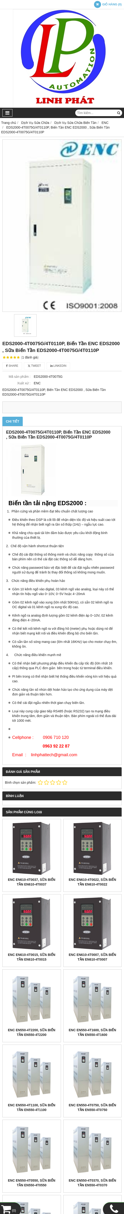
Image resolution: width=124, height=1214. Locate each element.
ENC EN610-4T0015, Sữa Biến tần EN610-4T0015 (31, 957)
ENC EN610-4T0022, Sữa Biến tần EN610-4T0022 (92, 882)
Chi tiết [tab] (12, 421)
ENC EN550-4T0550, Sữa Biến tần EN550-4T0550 (31, 1183)
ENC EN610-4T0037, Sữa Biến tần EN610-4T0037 (31, 882)
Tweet (34, 365)
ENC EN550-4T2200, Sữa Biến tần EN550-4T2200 (31, 1032)
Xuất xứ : (23, 383)
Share (12, 365)
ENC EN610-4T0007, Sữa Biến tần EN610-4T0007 (92, 957)
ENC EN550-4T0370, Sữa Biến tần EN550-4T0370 (92, 1183)
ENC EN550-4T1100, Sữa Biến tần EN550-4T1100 (31, 1107)
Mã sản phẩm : (19, 376)
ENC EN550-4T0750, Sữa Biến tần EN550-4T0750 (92, 1107)
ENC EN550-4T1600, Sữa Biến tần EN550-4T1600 (92, 1032)
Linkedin (58, 365)
